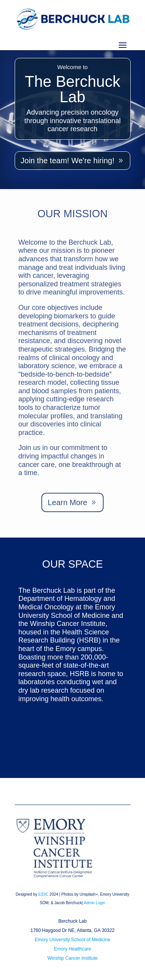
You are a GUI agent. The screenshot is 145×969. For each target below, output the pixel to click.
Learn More (67, 502)
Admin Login (95, 903)
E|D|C (43, 894)
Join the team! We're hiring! (67, 160)
